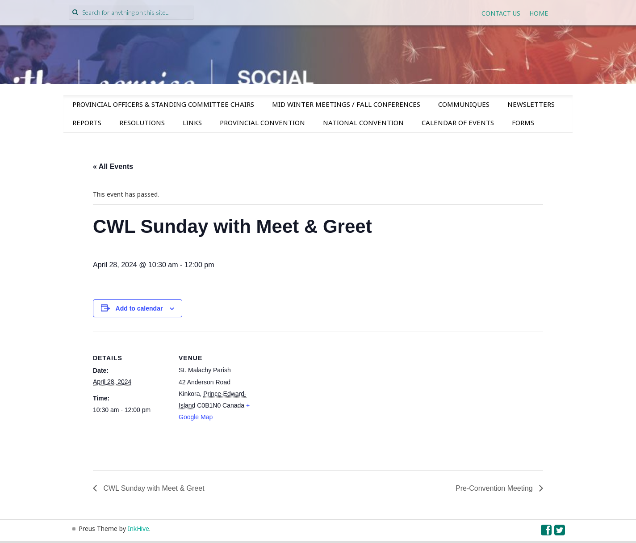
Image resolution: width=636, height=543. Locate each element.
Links (192, 122)
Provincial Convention (262, 122)
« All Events (113, 166)
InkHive (138, 528)
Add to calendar (139, 308)
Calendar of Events (458, 122)
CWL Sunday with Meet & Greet (153, 488)
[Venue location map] (311, 393)
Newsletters (531, 104)
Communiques (464, 104)
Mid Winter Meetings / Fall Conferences (346, 104)
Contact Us (500, 13)
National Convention (363, 122)
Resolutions (142, 122)
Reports (86, 122)
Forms (523, 122)
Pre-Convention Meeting (495, 488)
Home (538, 13)
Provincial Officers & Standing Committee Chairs (163, 104)
